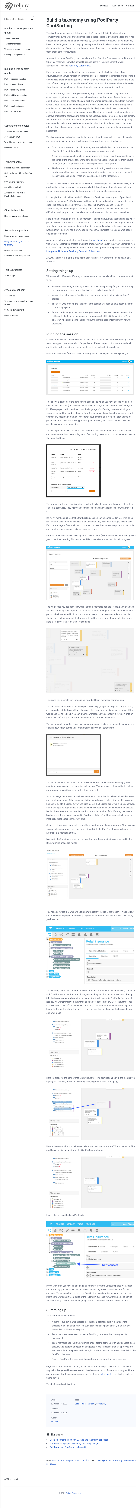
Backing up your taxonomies (16, 236)
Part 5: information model (15, 101)
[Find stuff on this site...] (19, 19)
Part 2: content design (13, 84)
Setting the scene (11, 38)
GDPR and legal (11, 1479)
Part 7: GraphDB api (12, 111)
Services (104, 5)
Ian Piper (54, 1422)
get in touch (105, 1374)
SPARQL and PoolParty (14, 182)
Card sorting (80, 1404)
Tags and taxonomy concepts (17, 49)
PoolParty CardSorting (79, 65)
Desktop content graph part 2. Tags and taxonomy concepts (79, 1440)
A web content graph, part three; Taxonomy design (74, 1443)
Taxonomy (91, 1404)
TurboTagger (9, 276)
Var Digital (98, 240)
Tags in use (117, 5)
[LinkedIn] (72, 1500)
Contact (130, 5)
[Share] (129, 1400)
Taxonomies (9, 296)
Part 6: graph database (14, 106)
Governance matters (13, 250)
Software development (14, 310)
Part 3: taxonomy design (14, 90)
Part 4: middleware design (15, 95)
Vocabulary (101, 1404)
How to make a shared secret (17, 216)
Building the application (14, 55)
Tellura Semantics (73, 1493)
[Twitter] (68, 1500)
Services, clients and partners (17, 256)
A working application (13, 187)
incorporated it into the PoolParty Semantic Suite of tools (73, 251)
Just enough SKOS (12, 137)
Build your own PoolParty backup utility (69, 1447)
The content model (12, 44)
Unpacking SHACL (12, 148)
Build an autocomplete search (17, 168)
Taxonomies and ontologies (16, 131)
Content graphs (11, 315)
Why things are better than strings (18, 142)
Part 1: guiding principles (15, 79)
